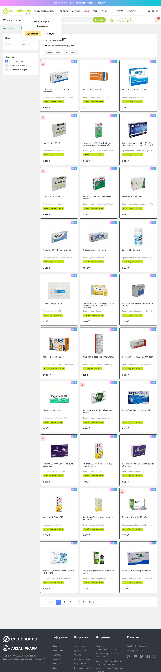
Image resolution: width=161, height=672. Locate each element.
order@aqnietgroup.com (143, 646)
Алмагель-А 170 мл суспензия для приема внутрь (97, 467)
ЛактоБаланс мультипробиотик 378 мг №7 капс (58, 574)
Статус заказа (132, 11)
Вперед (92, 604)
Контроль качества (82, 668)
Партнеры (56, 668)
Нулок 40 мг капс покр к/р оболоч (136, 573)
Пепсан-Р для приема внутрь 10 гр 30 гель (137, 307)
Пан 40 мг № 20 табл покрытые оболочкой (57, 93)
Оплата (77, 655)
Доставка (76, 11)
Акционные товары (53, 55)
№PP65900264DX (19, 655)
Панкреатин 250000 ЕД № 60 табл (137, 359)
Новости (56, 646)
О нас (104, 11)
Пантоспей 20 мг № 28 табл (134, 520)
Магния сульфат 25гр (52, 306)
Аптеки (96, 11)
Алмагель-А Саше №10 (53, 520)
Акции (86, 11)
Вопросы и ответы (82, 663)
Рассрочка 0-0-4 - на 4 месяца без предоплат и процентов (80, 2)
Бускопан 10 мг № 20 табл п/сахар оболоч (98, 414)
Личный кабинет (151, 11)
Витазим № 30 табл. (131, 252)
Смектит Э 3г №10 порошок (134, 92)
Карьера (56, 659)
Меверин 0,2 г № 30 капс (133, 199)
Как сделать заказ (82, 659)
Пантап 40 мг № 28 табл (54, 199)
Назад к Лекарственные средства (60, 48)
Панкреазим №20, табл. (53, 413)
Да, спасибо (32, 33)
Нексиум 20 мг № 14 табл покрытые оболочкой (59, 467)
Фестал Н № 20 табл (92, 92)
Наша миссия (58, 663)
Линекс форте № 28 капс (54, 359)
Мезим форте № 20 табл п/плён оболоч (97, 200)
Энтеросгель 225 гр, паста (94, 252)
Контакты (64, 11)
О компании (57, 650)
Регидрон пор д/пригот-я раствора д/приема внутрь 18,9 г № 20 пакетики (98, 308)
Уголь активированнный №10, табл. (98, 359)
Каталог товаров (13, 20)
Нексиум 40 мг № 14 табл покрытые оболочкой (138, 467)
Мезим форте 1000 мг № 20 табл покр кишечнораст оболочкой (97, 146)
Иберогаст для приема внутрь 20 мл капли (99, 574)
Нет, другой (49, 33)
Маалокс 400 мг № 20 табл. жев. (57, 252)
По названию (71, 55)
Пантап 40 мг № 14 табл (54, 145)
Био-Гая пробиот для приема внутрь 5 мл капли (98, 521)
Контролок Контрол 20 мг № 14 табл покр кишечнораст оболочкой (137, 146)
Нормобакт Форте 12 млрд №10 (136, 413)
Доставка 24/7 (80, 650)
